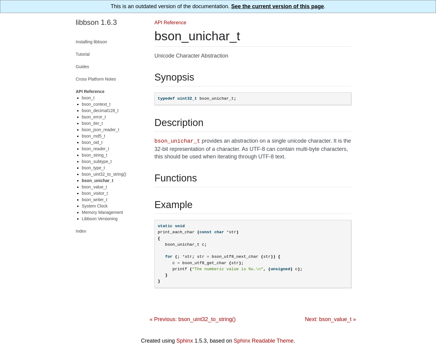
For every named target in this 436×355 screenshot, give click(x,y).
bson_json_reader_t (100, 129)
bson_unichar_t (97, 180)
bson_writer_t (94, 199)
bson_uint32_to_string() (104, 174)
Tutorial (83, 54)
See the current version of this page (277, 6)
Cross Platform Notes (96, 79)
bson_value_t (94, 186)
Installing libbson (91, 41)
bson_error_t (94, 116)
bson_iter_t (92, 123)
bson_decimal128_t (100, 110)
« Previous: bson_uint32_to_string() (193, 319)
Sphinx (185, 341)
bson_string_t (94, 155)
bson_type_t (93, 167)
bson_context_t (96, 104)
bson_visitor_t (95, 193)
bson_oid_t (92, 142)
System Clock (95, 206)
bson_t (88, 97)
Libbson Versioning (99, 218)
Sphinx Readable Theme (264, 341)
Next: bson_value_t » (330, 319)
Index (81, 231)
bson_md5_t (93, 136)
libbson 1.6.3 (96, 22)
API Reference (170, 22)
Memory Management (102, 212)
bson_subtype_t (97, 161)
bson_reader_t (95, 148)
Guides (82, 66)
